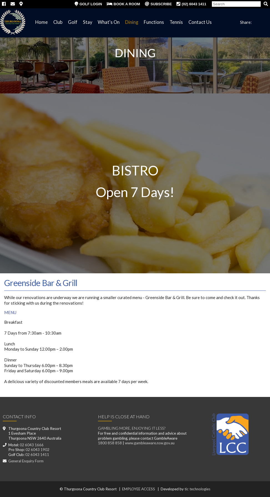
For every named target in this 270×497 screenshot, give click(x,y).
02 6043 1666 (32, 445)
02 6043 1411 (37, 454)
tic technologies (197, 489)
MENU (10, 312)
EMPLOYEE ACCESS (138, 489)
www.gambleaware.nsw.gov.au (150, 443)
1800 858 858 (110, 443)
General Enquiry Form (26, 461)
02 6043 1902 (37, 449)
